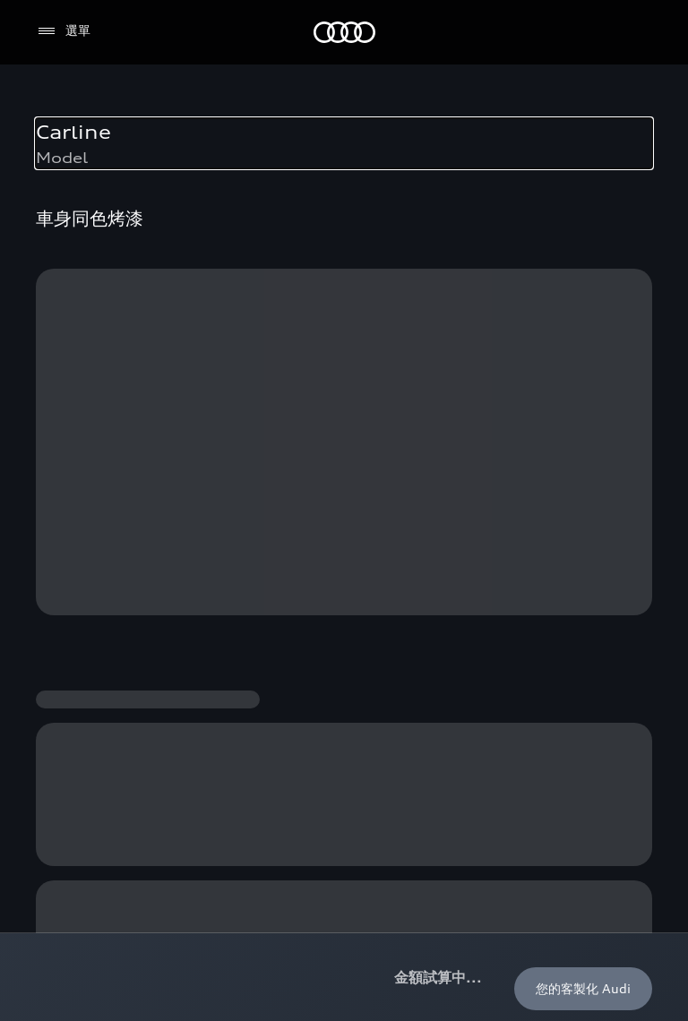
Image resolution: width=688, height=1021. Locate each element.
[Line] (630, 819)
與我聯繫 (64, 627)
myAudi (479, 322)
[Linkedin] (580, 819)
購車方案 (271, 189)
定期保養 (480, 222)
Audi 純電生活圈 (502, 189)
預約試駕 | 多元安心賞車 (107, 494)
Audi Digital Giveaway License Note (401, 929)
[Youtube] (530, 819)
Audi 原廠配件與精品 (515, 255)
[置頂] (623, 96)
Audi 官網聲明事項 (89, 929)
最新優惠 (271, 222)
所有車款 (64, 189)
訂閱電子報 (70, 561)
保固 (467, 355)
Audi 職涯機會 (80, 726)
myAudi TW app (88, 594)
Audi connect (496, 288)
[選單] (63, 31)
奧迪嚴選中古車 (290, 288)
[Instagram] (480, 819)
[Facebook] (430, 819)
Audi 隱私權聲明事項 (218, 929)
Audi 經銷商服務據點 (99, 528)
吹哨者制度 (70, 660)
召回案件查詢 (492, 388)
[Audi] (344, 32)
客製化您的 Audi (293, 255)
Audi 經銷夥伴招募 (92, 693)
